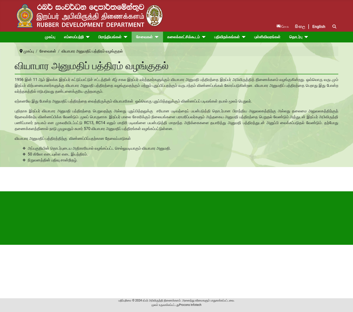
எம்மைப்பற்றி (74, 37)
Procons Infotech (190, 305)
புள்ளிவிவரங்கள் (267, 37)
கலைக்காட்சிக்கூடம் (183, 37)
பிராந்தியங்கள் (110, 37)
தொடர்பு (295, 37)
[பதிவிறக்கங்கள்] (243, 37)
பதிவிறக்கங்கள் (227, 37)
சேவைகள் (144, 37)
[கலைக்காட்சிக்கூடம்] (203, 37)
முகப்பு (50, 37)
